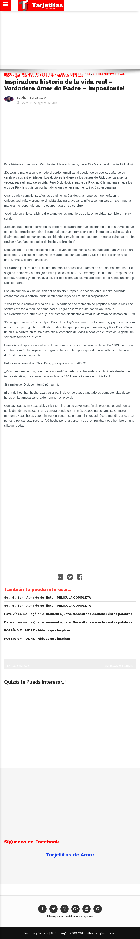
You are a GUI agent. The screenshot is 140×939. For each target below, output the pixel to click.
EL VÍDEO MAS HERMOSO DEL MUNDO (39, 74)
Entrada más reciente (119, 665)
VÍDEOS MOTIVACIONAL (109, 74)
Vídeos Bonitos (78, 74)
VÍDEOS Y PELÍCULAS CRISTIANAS (60, 76)
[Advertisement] (69, 39)
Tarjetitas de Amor (70, 855)
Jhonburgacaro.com (101, 933)
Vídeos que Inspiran (19, 76)
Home (8, 74)
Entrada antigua (18, 665)
